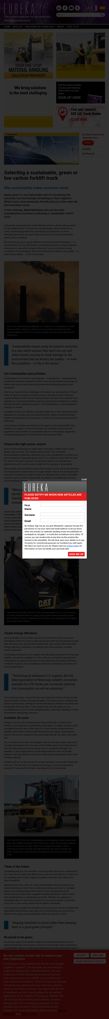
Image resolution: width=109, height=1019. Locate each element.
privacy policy (73, 546)
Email (27, 521)
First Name (27, 507)
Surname (29, 515)
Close (84, 479)
